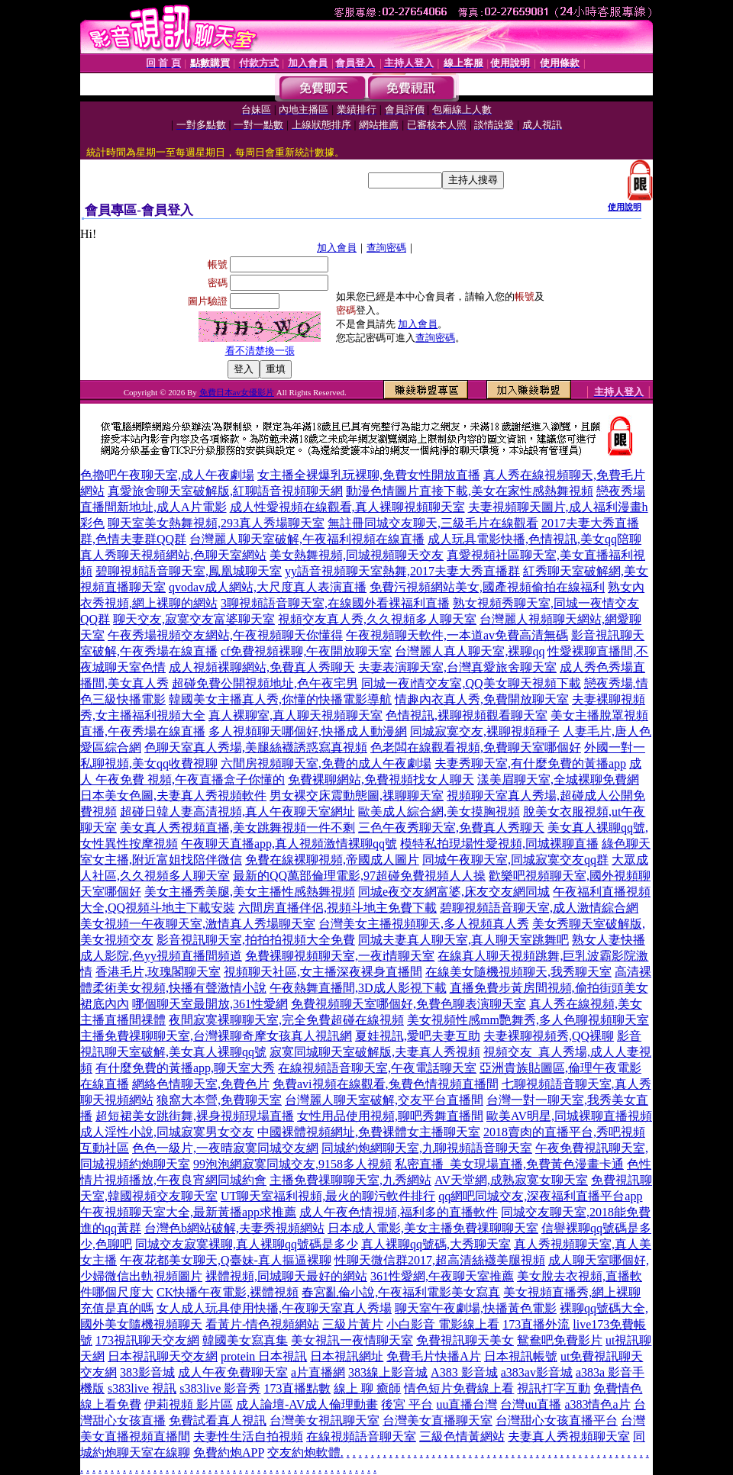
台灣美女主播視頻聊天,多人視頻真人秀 (423, 923)
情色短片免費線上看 (459, 1388)
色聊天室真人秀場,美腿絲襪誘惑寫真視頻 (255, 747)
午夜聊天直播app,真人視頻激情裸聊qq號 (289, 843)
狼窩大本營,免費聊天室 (219, 1099)
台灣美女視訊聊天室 (324, 1420)
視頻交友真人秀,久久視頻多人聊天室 (377, 619)
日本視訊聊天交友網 (163, 1356)
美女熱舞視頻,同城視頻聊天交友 (357, 555)
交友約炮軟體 (304, 1452)
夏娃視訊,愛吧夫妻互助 (417, 1035)
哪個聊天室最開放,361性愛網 (210, 1003)
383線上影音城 (388, 1372)
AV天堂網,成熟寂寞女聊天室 (511, 1180)
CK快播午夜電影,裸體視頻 (228, 1292)
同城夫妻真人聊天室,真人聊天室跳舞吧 (463, 939)
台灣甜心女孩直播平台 (557, 1420)
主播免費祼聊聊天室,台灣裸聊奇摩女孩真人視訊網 (216, 1035)
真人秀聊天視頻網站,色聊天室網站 (173, 555)
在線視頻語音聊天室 (361, 1436)
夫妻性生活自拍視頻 (248, 1436)
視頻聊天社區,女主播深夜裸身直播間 (323, 971)
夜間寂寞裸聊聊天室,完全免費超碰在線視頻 (286, 1019)
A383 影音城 (464, 1372)
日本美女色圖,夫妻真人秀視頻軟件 (173, 795)
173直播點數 (297, 1388)
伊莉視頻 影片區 (188, 1404)
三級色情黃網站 (462, 1436)
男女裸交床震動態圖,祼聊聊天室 (357, 795)
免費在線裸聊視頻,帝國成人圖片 (332, 859)
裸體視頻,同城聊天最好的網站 (286, 1276)
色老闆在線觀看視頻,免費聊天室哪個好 (475, 747)
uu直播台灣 (466, 1404)
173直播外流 (536, 1324)
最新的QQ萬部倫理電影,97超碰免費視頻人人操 (359, 875)
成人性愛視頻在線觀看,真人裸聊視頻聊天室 (347, 507)
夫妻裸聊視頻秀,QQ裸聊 (548, 1035)
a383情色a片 (597, 1404)
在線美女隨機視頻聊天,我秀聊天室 (518, 971)
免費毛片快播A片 (433, 1356)
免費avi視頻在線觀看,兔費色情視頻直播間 (386, 1083)
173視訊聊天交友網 (147, 1340)
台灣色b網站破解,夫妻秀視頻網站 (234, 1228)
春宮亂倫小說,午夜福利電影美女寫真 (401, 1292)
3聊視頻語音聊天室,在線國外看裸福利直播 (335, 603)
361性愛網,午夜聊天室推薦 (442, 1276)
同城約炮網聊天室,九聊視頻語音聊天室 (426, 1148)
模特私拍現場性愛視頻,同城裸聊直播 (499, 843)
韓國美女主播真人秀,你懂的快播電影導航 (280, 699)
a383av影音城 (537, 1372)
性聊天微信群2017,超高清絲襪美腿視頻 (439, 1260)
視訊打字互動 (553, 1388)
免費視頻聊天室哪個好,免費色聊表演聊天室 (408, 1003)
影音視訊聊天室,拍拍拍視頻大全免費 (256, 939)
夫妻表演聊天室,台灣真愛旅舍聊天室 (457, 667)
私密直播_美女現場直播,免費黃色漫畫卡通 (509, 1164)
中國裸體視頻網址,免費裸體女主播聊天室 (368, 1132)
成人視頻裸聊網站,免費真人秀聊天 (262, 667)
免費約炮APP (228, 1452)
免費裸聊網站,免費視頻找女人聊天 (381, 779)
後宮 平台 (407, 1404)
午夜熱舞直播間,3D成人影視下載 (358, 987)
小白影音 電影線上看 (442, 1324)
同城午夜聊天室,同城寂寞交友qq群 (515, 859)
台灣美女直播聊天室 (437, 1420)
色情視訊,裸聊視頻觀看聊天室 (466, 715)
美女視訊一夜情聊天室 (352, 1340)
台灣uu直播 (530, 1404)
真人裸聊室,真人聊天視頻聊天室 (295, 715)
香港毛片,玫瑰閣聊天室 (158, 971)
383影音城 (147, 1372)
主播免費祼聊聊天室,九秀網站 (350, 1180)
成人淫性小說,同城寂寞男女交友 (167, 1132)
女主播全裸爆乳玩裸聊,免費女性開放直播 (368, 475)
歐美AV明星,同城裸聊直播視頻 (569, 1115)
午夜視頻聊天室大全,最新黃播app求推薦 (188, 1212)
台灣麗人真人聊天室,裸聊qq (469, 651)
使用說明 (624, 206)
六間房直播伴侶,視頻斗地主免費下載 (337, 907)
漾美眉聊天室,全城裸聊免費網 (558, 779)
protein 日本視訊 (264, 1356)
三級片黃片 (352, 1324)
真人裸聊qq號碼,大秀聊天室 (436, 1244)
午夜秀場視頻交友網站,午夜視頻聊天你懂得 (225, 635)
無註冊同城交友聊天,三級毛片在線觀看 (433, 523)
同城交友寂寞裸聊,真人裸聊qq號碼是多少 (246, 1244)
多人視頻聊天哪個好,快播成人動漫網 (307, 731)
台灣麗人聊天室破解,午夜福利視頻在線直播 (307, 539)
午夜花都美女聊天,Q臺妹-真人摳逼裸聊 (225, 1260)
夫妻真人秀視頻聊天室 (569, 1436)
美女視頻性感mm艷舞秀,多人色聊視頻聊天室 (528, 1019)
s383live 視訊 (142, 1388)
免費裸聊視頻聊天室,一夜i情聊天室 (339, 955)
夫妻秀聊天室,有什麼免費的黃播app (530, 763)
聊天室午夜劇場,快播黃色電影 (476, 1308)
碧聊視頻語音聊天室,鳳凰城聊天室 (188, 571)
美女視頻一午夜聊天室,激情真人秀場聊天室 (197, 923)
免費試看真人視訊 (217, 1420)
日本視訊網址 (346, 1356)
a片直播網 (318, 1372)
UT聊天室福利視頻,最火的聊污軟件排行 (328, 1196)
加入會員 (337, 247)
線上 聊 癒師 (367, 1388)
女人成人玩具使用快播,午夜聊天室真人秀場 (274, 1308)
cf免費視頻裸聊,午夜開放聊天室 (306, 651)
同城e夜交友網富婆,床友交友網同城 (454, 891)
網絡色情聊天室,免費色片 (201, 1083)
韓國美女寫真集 (245, 1340)
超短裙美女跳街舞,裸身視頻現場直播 (194, 1115)
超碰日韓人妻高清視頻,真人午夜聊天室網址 (237, 811)
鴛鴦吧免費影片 (559, 1340)
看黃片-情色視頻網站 (262, 1324)
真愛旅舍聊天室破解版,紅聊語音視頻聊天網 (225, 491)
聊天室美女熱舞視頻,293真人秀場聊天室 (216, 523)
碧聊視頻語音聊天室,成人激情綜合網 (539, 907)
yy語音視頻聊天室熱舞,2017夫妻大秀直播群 (402, 571)
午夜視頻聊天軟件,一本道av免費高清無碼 (457, 635)
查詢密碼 (386, 247)
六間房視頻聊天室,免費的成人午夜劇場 (326, 763)
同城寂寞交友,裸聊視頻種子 (485, 731)
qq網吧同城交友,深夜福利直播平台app (540, 1196)
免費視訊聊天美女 (465, 1340)
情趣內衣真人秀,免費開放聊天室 (482, 699)
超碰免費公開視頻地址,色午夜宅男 (265, 683)
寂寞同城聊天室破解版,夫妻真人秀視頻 (375, 1051)
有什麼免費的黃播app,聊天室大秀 (185, 1067)
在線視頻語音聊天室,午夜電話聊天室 (377, 1067)
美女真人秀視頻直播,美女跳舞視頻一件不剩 (237, 827)
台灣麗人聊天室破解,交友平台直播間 (384, 1099)
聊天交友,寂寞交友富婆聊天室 (194, 619)
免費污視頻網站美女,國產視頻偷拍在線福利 (487, 587)
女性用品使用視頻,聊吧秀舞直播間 (390, 1115)
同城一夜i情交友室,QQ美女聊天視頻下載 (471, 683)
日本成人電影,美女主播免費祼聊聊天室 (433, 1228)
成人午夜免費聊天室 (233, 1372)
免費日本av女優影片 (236, 392)
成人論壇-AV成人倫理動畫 (307, 1404)
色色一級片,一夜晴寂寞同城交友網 (225, 1148)
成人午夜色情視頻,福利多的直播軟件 (398, 1212)
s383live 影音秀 (219, 1388)
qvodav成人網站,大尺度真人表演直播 (267, 587)
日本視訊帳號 (520, 1356)
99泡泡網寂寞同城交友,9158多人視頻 (292, 1164)
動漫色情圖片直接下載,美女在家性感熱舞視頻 (469, 491)
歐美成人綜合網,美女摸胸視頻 (439, 811)
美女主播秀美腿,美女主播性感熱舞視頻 (249, 891)
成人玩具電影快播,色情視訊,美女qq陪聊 (534, 539)
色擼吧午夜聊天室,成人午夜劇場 (167, 475)
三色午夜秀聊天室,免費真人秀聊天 (451, 827)
